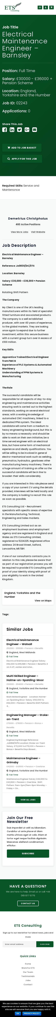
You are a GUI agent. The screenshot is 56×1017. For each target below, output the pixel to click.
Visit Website (38, 232)
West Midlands (27, 652)
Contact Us (28, 903)
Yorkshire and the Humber (26, 95)
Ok (17, 1014)
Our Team (28, 972)
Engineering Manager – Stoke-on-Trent (28, 717)
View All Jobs (28, 799)
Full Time (27, 70)
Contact (28, 984)
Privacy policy (32, 1014)
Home (28, 963)
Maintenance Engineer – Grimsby (23, 760)
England (28, 91)
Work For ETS (28, 968)
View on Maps (43, 600)
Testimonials (27, 976)
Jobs (27, 980)
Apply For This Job (22, 158)
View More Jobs (19, 232)
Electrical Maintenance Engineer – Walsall (23, 642)
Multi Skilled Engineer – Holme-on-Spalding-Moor (25, 678)
